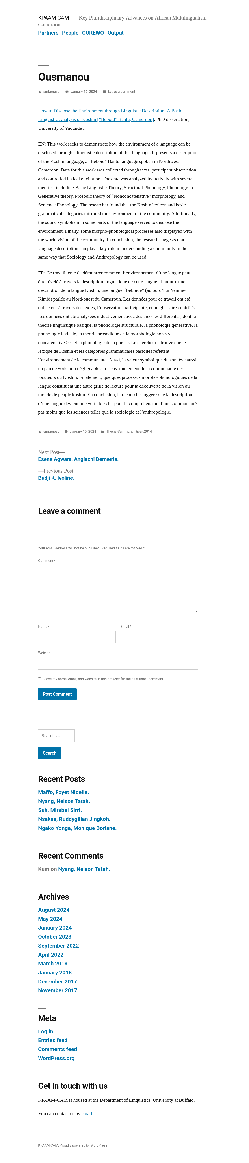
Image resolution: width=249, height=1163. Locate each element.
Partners (48, 32)
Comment (47, 561)
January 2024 (55, 927)
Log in (45, 1031)
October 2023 (54, 936)
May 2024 (50, 919)
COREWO (93, 32)
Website (44, 653)
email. (87, 1113)
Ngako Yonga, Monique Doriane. (77, 828)
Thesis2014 (143, 431)
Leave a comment (121, 91)
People (70, 32)
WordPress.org (56, 1058)
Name (44, 627)
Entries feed (52, 1040)
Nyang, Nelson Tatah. (64, 801)
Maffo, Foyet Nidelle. (63, 792)
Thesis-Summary (119, 431)
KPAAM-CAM (53, 18)
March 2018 (52, 963)
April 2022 (50, 955)
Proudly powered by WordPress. (84, 1145)
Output (116, 32)
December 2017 (57, 981)
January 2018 (55, 972)
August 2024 (53, 910)
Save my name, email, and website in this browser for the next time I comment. (104, 679)
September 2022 (58, 945)
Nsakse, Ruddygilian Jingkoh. (74, 819)
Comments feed (57, 1049)
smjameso (51, 91)
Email (126, 627)
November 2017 (57, 990)
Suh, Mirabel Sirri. (60, 810)
